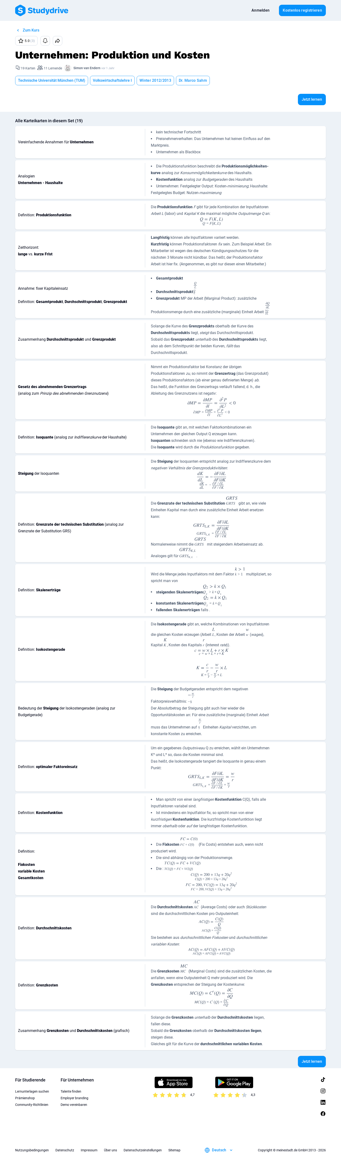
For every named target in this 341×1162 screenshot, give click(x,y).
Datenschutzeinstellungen (143, 1150)
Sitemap (174, 1150)
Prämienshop (25, 1098)
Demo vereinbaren (74, 1105)
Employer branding (74, 1098)
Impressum (89, 1150)
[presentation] (211, 221)
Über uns (110, 1150)
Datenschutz (64, 1150)
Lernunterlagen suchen (32, 1091)
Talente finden (71, 1091)
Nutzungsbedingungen (32, 1150)
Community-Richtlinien (31, 1105)
